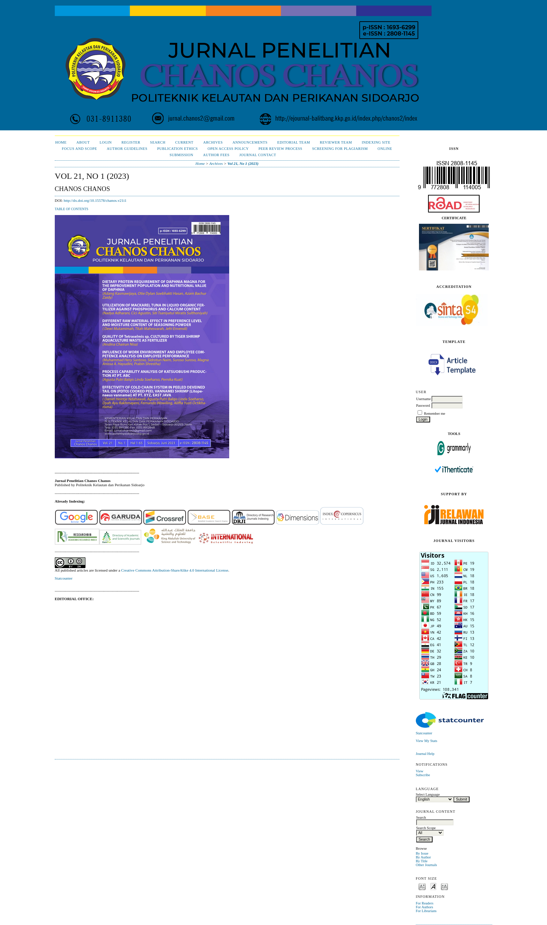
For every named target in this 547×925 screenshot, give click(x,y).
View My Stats (426, 741)
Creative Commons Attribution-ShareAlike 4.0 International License (174, 570)
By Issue (422, 853)
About (83, 142)
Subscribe (423, 775)
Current (184, 142)
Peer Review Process (280, 149)
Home (61, 142)
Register (130, 142)
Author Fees (216, 155)
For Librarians (426, 911)
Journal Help (425, 754)
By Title (422, 861)
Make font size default (433, 886)
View (420, 771)
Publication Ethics (177, 149)
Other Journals (426, 865)
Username (423, 399)
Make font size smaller (422, 886)
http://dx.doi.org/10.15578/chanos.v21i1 (95, 200)
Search (157, 142)
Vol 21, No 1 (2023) (242, 163)
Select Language (428, 794)
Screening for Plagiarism (340, 149)
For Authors (424, 907)
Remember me (434, 413)
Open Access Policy (228, 149)
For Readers (425, 903)
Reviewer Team (336, 142)
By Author (423, 857)
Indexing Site (376, 142)
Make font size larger (444, 886)
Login (105, 142)
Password (423, 405)
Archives (213, 142)
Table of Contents (71, 209)
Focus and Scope (79, 149)
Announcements (250, 142)
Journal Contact (257, 155)
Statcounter (424, 733)
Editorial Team (293, 142)
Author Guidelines (127, 149)
